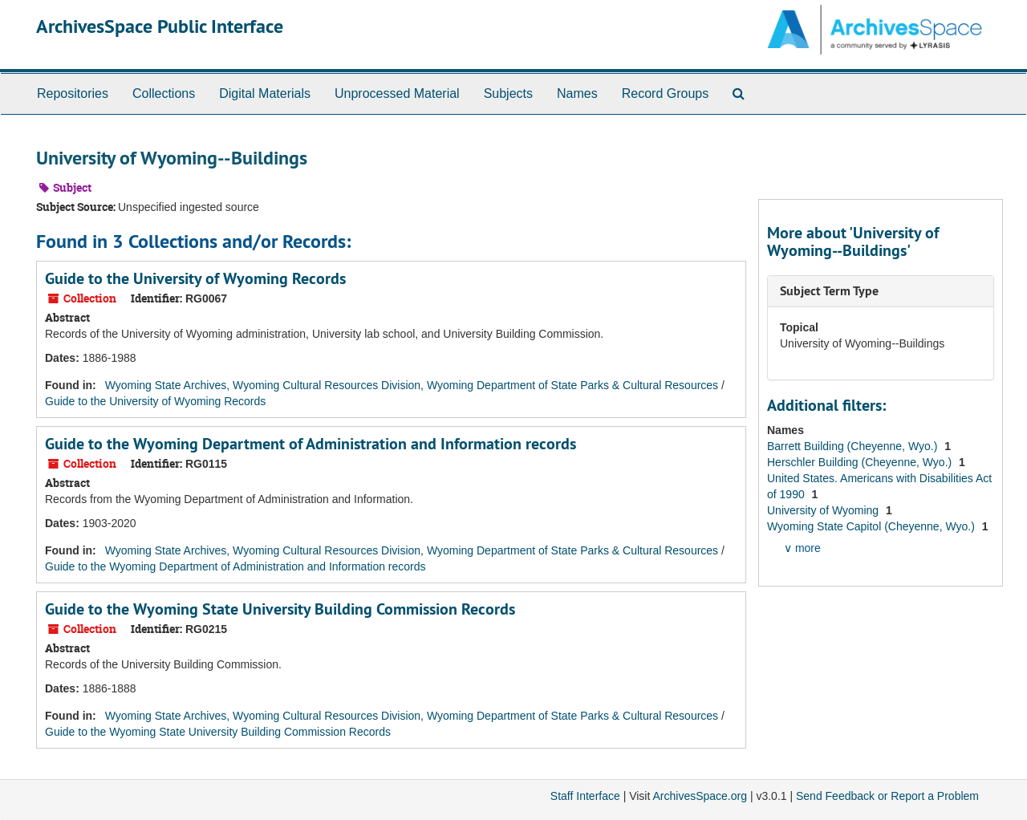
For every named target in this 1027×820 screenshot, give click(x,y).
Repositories (72, 93)
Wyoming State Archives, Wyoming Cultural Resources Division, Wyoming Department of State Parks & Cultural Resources (411, 385)
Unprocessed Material (397, 93)
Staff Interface (585, 796)
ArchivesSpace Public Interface (159, 26)
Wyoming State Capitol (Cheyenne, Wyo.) (872, 526)
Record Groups (665, 93)
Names (577, 93)
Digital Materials (265, 93)
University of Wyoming (824, 510)
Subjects (508, 93)
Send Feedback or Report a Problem (887, 796)
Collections (163, 93)
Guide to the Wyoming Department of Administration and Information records (310, 443)
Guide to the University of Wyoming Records (195, 278)
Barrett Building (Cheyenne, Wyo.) (853, 446)
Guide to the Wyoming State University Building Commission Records (280, 609)
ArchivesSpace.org (699, 796)
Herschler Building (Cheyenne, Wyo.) (861, 462)
